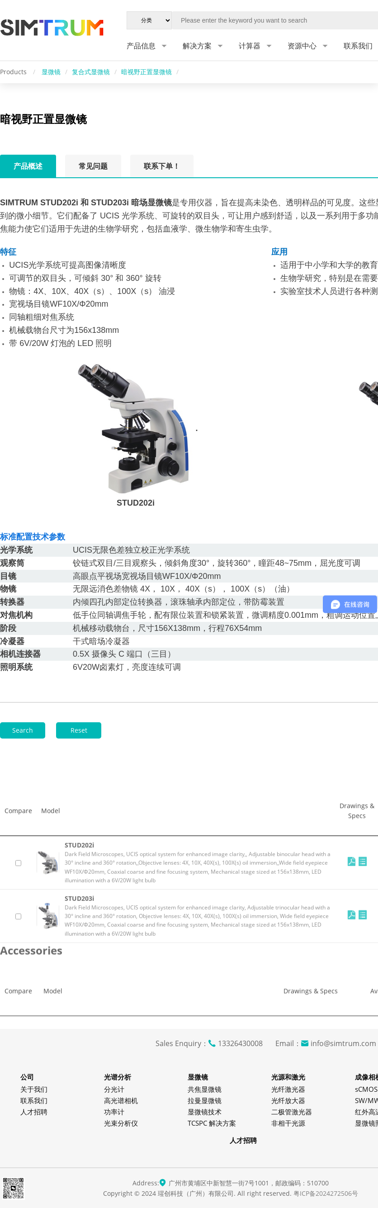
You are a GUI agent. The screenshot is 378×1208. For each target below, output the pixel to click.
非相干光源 (288, 1122)
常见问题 (93, 166)
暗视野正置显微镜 (146, 71)
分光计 (114, 1089)
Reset (79, 730)
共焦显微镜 (205, 1089)
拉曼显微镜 (205, 1100)
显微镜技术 (205, 1111)
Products (14, 71)
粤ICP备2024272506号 (325, 1193)
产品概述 (28, 166)
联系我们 (33, 1100)
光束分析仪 (121, 1122)
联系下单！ (162, 166)
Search (22, 730)
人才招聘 (33, 1111)
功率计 (114, 1111)
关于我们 (33, 1089)
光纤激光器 (288, 1089)
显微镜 (51, 71)
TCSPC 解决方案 (212, 1122)
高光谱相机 (121, 1100)
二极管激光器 (291, 1111)
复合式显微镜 (91, 71)
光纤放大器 (288, 1100)
